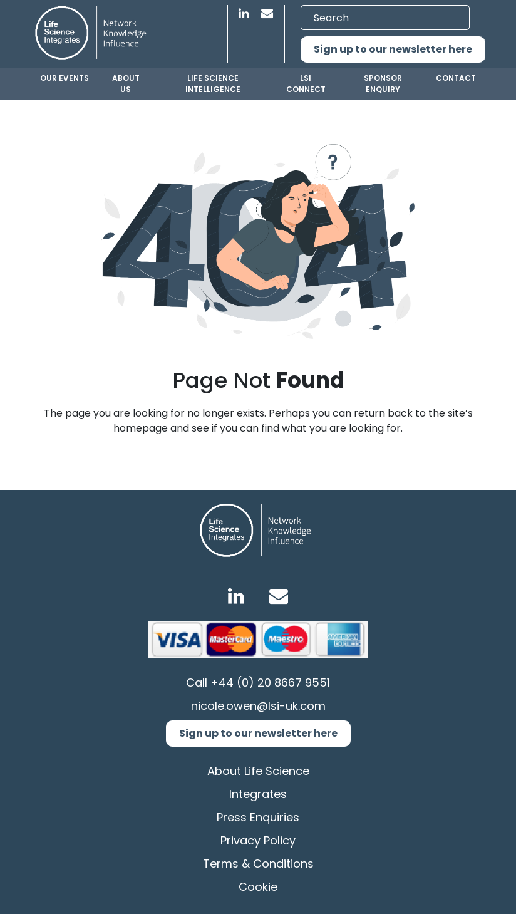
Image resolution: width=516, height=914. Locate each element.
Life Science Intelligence (212, 84)
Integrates (258, 794)
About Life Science (258, 771)
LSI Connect (306, 84)
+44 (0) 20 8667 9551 (270, 682)
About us (126, 84)
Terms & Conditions (258, 863)
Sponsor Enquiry (383, 84)
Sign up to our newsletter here (393, 49)
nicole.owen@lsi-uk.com (258, 706)
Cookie (258, 887)
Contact (456, 78)
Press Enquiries (258, 817)
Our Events (64, 78)
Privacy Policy (258, 840)
